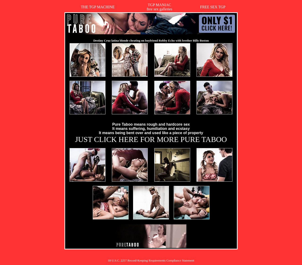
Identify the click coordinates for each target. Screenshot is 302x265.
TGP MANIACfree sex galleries (159, 7)
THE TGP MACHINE (98, 7)
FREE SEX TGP (212, 7)
